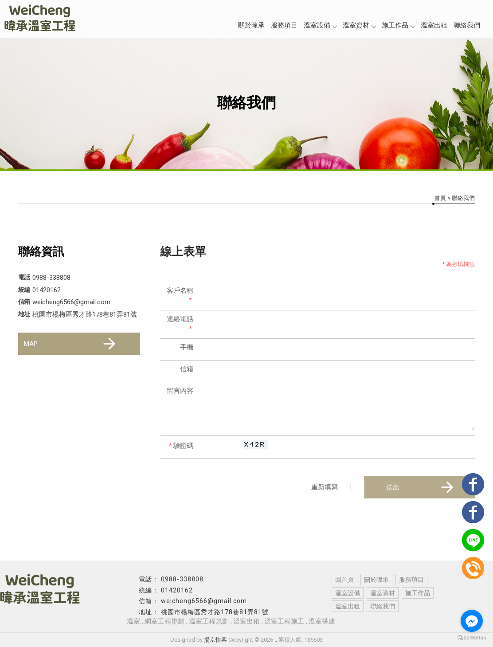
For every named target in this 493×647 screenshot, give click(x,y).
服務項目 (284, 25)
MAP (71, 344)
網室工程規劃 (164, 621)
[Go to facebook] (472, 621)
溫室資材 (359, 25)
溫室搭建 (322, 621)
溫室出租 (434, 25)
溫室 (133, 621)
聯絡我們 (467, 25)
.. (275, 639)
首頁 (440, 198)
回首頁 (344, 579)
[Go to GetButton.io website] (472, 638)
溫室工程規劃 (209, 621)
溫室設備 (320, 25)
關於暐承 (251, 25)
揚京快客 (215, 639)
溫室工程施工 (284, 621)
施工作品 (398, 25)
